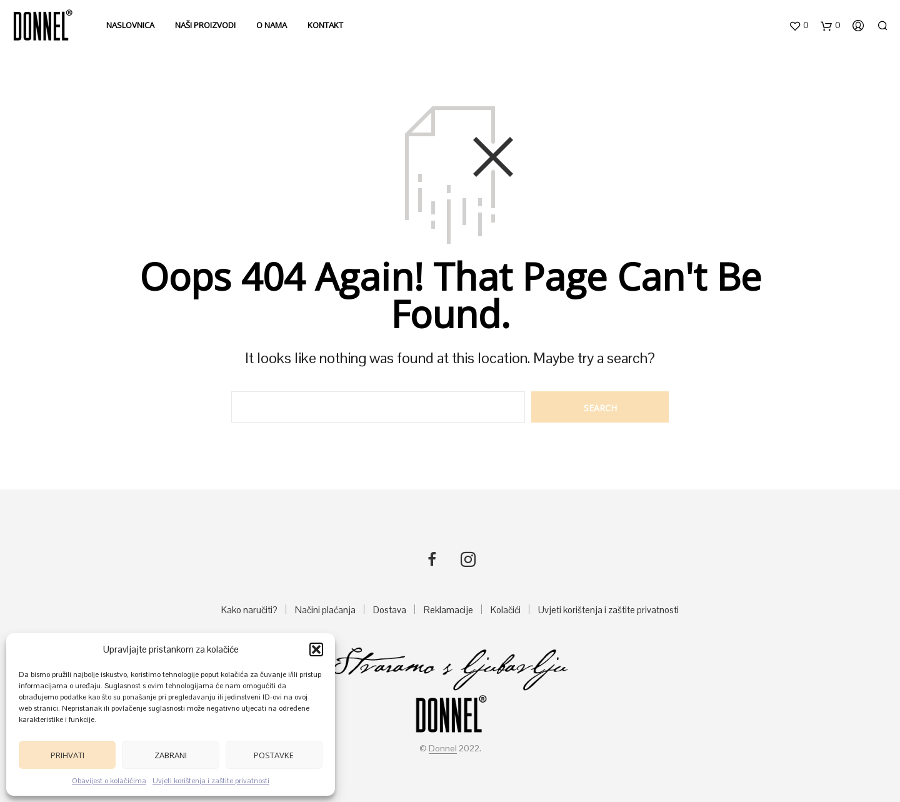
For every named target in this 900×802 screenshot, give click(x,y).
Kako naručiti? (249, 610)
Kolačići (506, 610)
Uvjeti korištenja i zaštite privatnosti (210, 781)
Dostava (389, 610)
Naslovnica (130, 25)
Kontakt (325, 25)
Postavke (274, 755)
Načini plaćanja (325, 610)
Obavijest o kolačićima (109, 781)
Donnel (443, 749)
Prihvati (67, 755)
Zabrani (170, 755)
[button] (316, 649)
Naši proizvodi (205, 25)
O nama (271, 25)
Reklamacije (448, 610)
